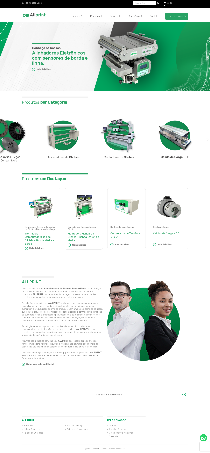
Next (207, 58)
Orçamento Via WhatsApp (121, 433)
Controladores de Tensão (122, 227)
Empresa (76, 16)
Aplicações (105, 85)
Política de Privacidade (77, 429)
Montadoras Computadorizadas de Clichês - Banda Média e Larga (40, 228)
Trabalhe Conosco (117, 429)
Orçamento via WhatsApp (203, 437)
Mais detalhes (43, 69)
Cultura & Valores (32, 429)
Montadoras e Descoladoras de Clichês (82, 228)
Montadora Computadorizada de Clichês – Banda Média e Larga (39, 238)
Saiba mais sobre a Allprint (40, 364)
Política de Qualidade (33, 433)
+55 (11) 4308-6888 (33, 3)
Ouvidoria (113, 436)
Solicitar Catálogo (74, 425)
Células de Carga (161, 227)
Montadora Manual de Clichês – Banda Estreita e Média (83, 237)
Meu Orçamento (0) (178, 16)
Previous (2, 58)
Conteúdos (135, 16)
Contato (154, 16)
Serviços (115, 16)
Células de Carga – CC (166, 233)
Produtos (96, 16)
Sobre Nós (29, 425)
